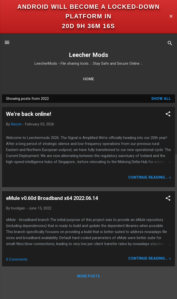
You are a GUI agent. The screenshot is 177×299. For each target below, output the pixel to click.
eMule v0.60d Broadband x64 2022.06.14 (52, 198)
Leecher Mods (88, 54)
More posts (88, 276)
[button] (168, 115)
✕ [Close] (171, 16)
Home (88, 79)
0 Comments (17, 259)
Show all (161, 98)
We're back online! (28, 114)
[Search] (170, 44)
